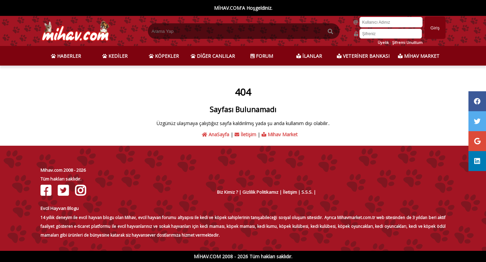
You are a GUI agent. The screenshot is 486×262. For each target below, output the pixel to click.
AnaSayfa (215, 134)
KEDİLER (115, 56)
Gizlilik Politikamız (260, 192)
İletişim (245, 134)
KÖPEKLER (164, 56)
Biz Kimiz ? (227, 192)
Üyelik (383, 42)
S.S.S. (307, 192)
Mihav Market (280, 134)
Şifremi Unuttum (407, 42)
